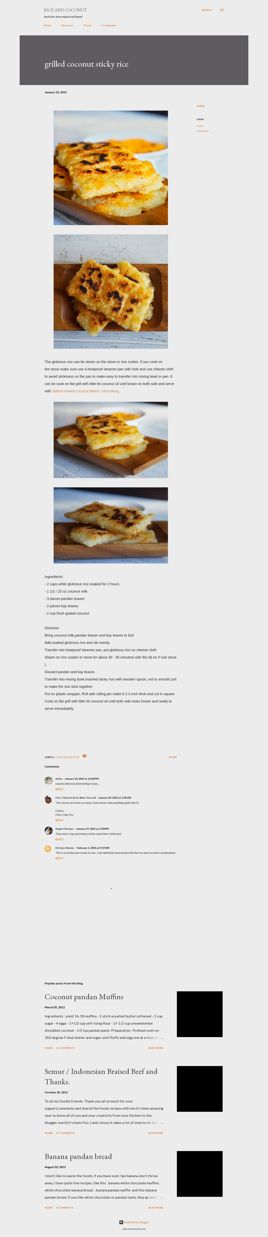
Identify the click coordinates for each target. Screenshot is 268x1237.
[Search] (207, 10)
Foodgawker (108, 25)
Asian (200, 125)
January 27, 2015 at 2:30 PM (92, 828)
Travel (87, 25)
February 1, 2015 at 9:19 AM (93, 847)
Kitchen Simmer (64, 847)
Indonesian (203, 130)
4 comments (64, 1207)
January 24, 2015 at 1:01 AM (115, 797)
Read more (155, 1047)
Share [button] (201, 106)
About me (67, 25)
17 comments (65, 1132)
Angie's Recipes (64, 828)
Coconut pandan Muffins (84, 996)
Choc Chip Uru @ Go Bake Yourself (75, 797)
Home (47, 25)
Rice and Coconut (65, 10)
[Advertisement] (105, 937)
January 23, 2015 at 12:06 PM (82, 778)
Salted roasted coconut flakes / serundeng (85, 391)
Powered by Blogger (134, 1222)
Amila (58, 778)
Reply (59, 789)
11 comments (65, 1047)
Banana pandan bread (78, 1156)
